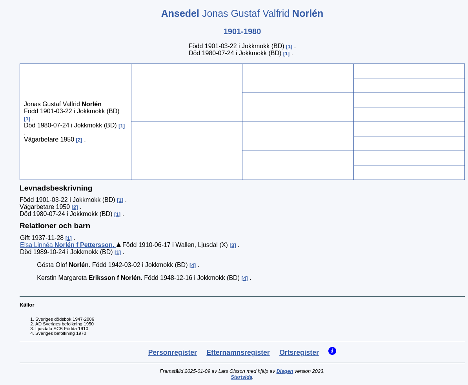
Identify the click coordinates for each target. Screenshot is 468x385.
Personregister (172, 352)
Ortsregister (299, 352)
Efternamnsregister (238, 352)
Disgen (285, 371)
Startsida (241, 377)
